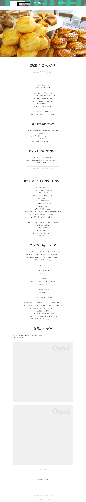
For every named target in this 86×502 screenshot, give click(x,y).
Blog (53, 8)
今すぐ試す (61, 3)
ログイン (72, 3)
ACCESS (47, 8)
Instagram (43, 469)
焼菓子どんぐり (43, 65)
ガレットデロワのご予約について (43, 168)
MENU (39, 8)
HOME (33, 8)
